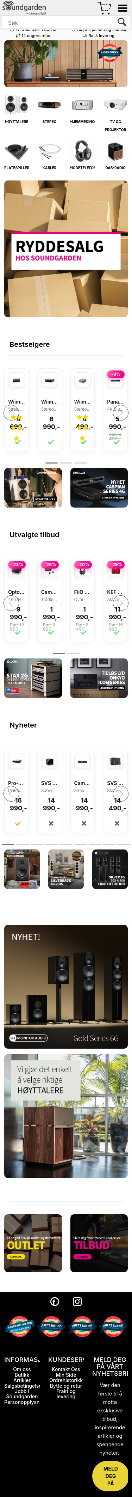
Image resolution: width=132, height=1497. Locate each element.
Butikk (22, 1375)
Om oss (22, 1369)
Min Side (66, 1375)
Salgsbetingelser (24, 1386)
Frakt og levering (66, 1393)
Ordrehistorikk (66, 1380)
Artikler (22, 1380)
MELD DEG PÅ (110, 1476)
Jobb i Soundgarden (22, 1393)
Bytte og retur (66, 1386)
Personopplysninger (28, 1402)
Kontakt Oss (66, 1369)
